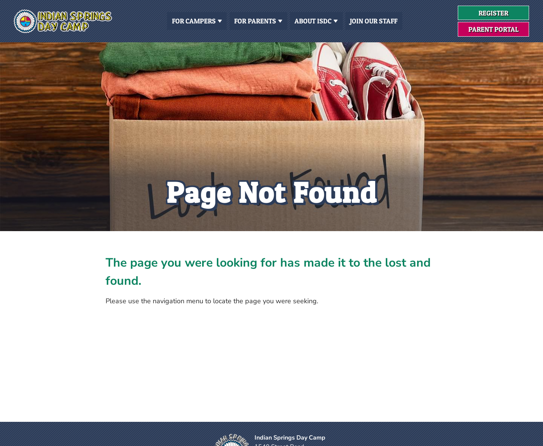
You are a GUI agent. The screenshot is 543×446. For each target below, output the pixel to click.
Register (504, 14)
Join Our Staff (373, 21)
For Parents (258, 20)
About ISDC (316, 20)
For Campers (197, 20)
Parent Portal (493, 29)
